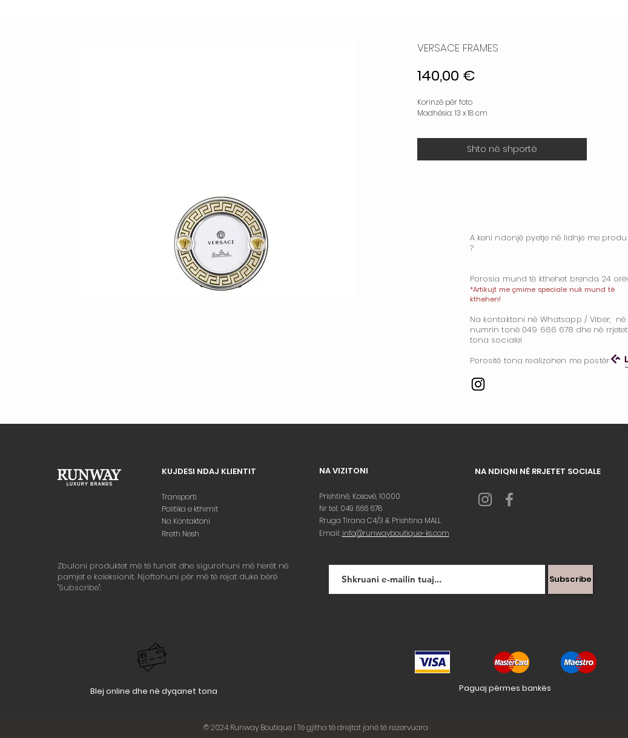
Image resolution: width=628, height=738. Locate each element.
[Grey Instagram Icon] (485, 499)
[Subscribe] (570, 579)
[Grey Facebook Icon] (509, 499)
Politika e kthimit (191, 509)
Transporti (180, 497)
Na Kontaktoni (187, 521)
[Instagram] (478, 384)
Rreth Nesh (181, 534)
